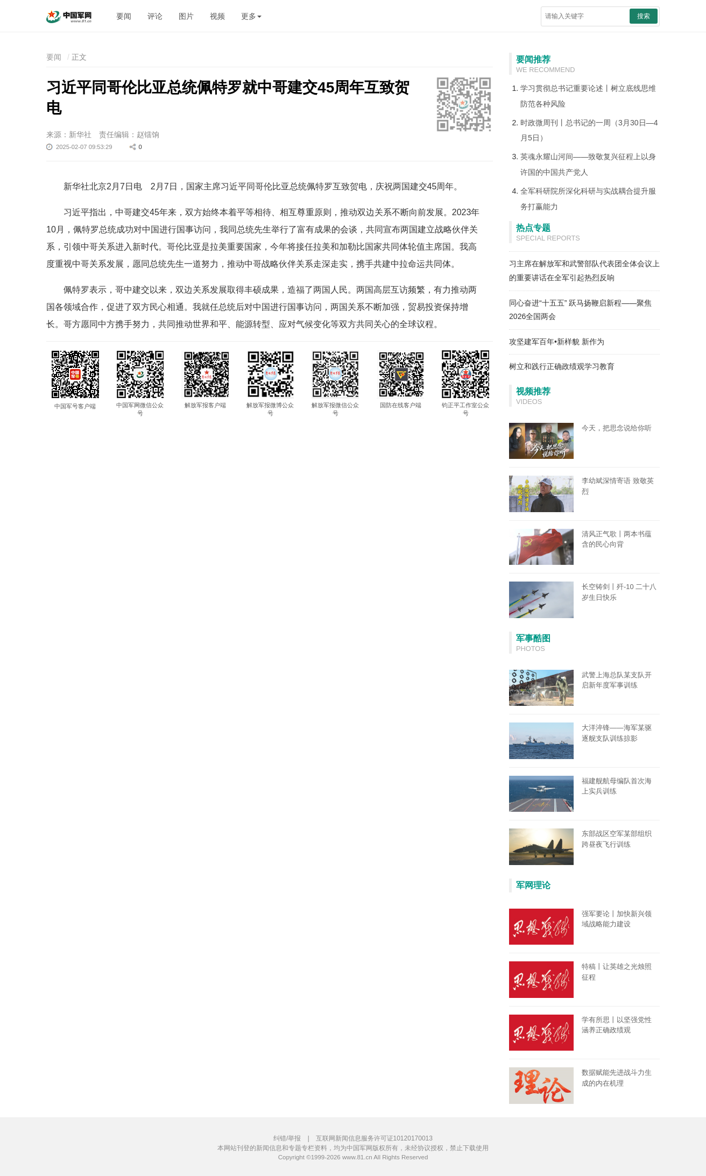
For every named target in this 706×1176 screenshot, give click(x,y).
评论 (155, 16)
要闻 (123, 16)
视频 (217, 16)
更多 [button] (251, 16)
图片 (186, 16)
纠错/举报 (287, 1138)
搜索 (643, 16)
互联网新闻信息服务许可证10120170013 (374, 1138)
